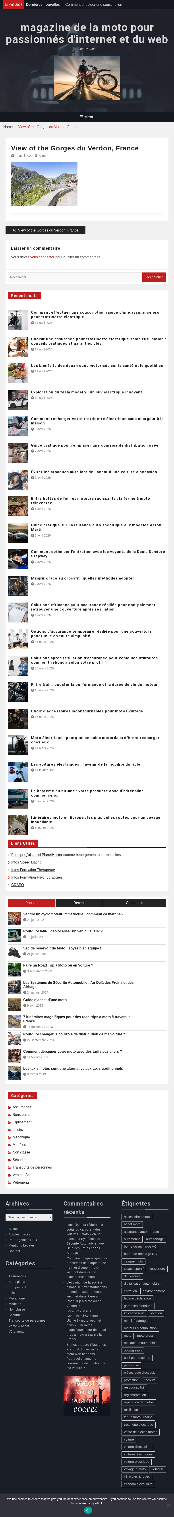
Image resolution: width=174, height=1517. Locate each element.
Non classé (21, 1152)
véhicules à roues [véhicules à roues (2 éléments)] (137, 1476)
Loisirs (18, 1130)
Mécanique (21, 1137)
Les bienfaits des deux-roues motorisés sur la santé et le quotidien (97, 365)
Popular (31, 903)
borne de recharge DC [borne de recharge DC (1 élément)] (140, 1254)
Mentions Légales (22, 1245)
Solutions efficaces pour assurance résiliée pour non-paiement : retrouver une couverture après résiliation (94, 607)
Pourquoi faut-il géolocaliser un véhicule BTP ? (63, 931)
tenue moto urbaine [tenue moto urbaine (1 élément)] (138, 1417)
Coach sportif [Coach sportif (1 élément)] (133, 1268)
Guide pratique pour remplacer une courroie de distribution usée (95, 445)
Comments (134, 903)
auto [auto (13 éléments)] (156, 1231)
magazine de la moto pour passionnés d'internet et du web (87, 33)
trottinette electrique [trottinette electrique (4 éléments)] (138, 1424)
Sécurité (19, 1160)
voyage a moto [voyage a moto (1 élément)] (135, 1469)
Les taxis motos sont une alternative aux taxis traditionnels (73, 1068)
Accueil (14, 1229)
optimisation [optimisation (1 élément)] (133, 1350)
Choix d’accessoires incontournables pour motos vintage (87, 711)
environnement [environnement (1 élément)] (154, 1291)
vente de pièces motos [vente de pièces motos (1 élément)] (140, 1432)
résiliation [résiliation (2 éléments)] (131, 1410)
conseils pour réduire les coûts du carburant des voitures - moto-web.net (85, 1229)
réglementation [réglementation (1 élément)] (135, 1395)
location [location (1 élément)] (156, 1313)
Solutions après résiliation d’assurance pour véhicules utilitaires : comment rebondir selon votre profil (95, 660)
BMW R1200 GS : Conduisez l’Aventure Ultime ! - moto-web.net (84, 1315)
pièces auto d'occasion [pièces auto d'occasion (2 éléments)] (140, 1372)
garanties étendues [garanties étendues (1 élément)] (138, 1306)
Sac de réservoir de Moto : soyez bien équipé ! (62, 948)
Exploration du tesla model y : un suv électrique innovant (86, 392)
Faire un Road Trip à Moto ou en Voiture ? (58, 965)
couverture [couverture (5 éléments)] (157, 1268)
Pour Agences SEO (23, 1240)
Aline (42, 156)
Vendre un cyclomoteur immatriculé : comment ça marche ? (73, 914)
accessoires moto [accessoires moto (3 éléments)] (137, 1217)
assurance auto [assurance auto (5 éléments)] (135, 1231)
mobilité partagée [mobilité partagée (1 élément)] (136, 1321)
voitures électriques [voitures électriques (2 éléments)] (138, 1454)
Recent (79, 903)
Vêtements (21, 1182)
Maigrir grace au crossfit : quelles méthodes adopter (82, 578)
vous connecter (42, 257)
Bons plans (21, 1114)
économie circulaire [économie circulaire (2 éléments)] (138, 1484)
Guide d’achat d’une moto (45, 1000)
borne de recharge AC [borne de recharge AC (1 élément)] (140, 1246)
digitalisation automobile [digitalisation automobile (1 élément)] (141, 1283)
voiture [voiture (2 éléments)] (129, 1439)
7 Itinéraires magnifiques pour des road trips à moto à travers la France (77, 1019)
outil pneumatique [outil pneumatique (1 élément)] (137, 1357)
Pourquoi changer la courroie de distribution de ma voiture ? (74, 1034)
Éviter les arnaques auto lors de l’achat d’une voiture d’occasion (94, 472)
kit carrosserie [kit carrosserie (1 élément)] (134, 1313)
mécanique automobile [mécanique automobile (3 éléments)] (140, 1343)
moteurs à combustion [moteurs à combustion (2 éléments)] (140, 1328)
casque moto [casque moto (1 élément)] (133, 1261)
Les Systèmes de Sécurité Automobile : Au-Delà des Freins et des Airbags (78, 985)
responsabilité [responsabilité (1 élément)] (134, 1387)
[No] (168, 1505)
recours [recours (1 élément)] (149, 1380)
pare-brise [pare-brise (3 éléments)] (131, 1365)
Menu (87, 117)
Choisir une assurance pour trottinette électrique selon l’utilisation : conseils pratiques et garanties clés (98, 341)
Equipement (22, 1122)
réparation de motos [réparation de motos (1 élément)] (138, 1402)
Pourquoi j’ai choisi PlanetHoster (36, 855)
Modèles (19, 1145)
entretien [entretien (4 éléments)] (130, 1291)
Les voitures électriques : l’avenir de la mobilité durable (85, 764)
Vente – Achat (24, 1175)
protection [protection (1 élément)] (131, 1380)
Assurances (22, 1107)
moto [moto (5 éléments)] (127, 1335)
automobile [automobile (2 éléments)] (132, 1239)
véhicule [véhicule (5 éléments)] (158, 1469)
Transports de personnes (32, 1167)
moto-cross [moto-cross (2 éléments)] (145, 1335)
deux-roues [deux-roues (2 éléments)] (132, 1276)
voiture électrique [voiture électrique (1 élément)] (136, 1461)
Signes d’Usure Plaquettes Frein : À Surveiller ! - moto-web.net (86, 1349)
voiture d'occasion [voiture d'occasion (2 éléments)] (137, 1447)
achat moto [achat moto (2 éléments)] (132, 1224)
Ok (88, 1510)
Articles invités (19, 1234)
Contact (14, 1251)
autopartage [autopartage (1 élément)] (155, 1239)
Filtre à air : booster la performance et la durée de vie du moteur (94, 684)
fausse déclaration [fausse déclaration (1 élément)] (137, 1298)
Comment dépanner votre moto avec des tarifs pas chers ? (72, 1051)
